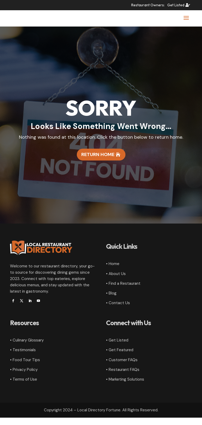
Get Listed (175, 5)
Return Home (97, 162)
